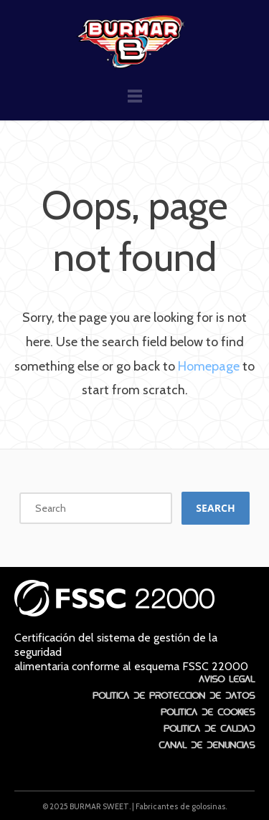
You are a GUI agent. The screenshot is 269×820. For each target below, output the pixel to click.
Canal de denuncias (207, 743)
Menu (134, 102)
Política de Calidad (209, 727)
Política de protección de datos (174, 694)
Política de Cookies (208, 710)
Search (215, 508)
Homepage (209, 366)
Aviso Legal (227, 677)
